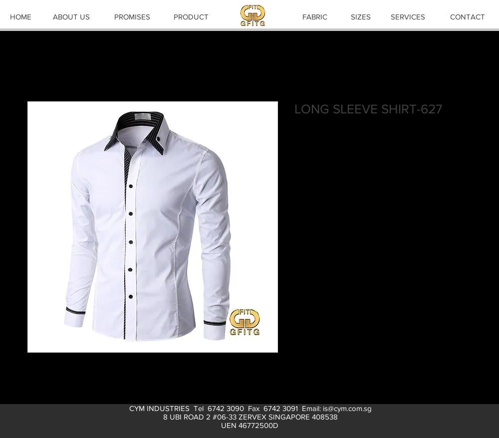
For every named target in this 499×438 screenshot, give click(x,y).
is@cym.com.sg (347, 408)
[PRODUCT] (191, 16)
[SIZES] (360, 16)
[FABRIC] (314, 16)
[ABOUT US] (71, 16)
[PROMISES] (132, 16)
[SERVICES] (407, 16)
